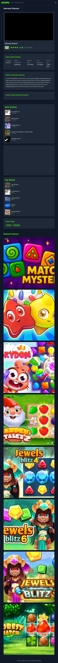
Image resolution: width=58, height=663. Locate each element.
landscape (16, 225)
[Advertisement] (29, 159)
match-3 (8, 62)
